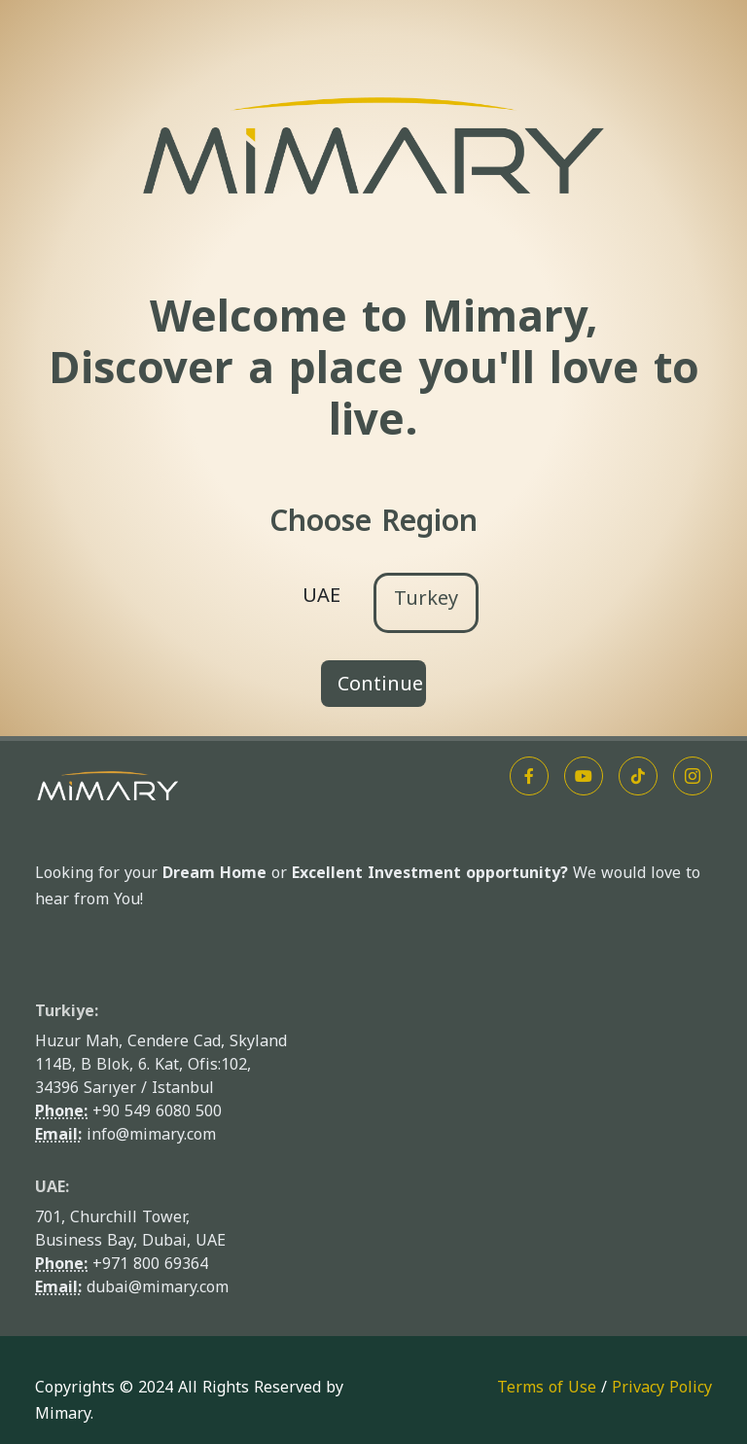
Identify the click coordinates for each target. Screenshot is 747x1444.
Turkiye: (66, 1011)
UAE (321, 595)
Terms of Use (546, 1387)
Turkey (426, 598)
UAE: (52, 1187)
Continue (380, 683)
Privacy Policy (662, 1387)
